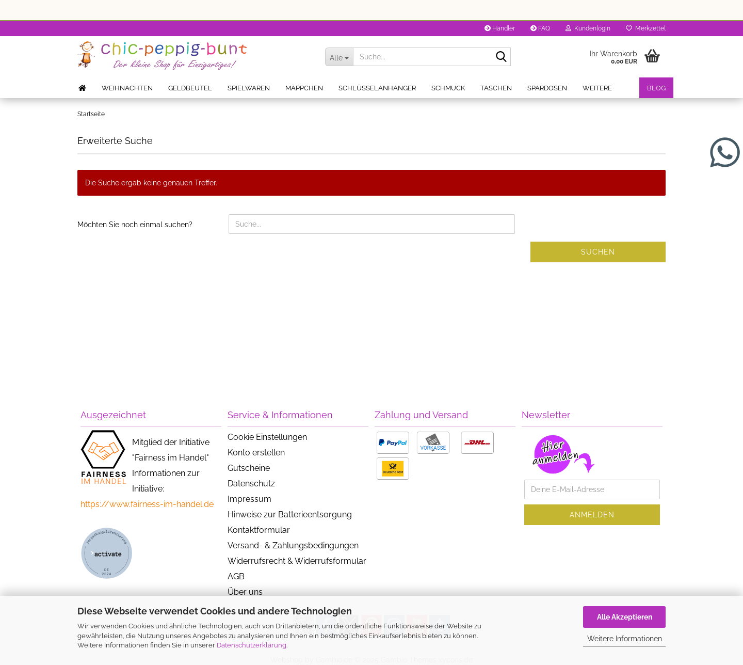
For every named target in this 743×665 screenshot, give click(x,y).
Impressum (249, 499)
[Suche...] (339, 57)
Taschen (496, 88)
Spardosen (547, 88)
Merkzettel (646, 28)
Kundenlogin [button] (588, 28)
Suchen (598, 252)
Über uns (245, 592)
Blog (656, 88)
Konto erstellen (256, 452)
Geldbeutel (190, 88)
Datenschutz (251, 483)
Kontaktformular (259, 530)
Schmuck (448, 88)
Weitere (597, 88)
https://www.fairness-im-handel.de (147, 504)
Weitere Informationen (624, 639)
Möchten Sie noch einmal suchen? (134, 224)
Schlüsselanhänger (377, 88)
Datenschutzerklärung (251, 645)
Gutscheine (249, 468)
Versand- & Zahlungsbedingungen (293, 545)
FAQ (540, 28)
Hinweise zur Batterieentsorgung (290, 514)
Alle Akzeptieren (624, 617)
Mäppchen (304, 88)
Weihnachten (127, 88)
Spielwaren (249, 88)
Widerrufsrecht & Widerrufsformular (297, 561)
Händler (499, 28)
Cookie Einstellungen (267, 437)
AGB (236, 576)
